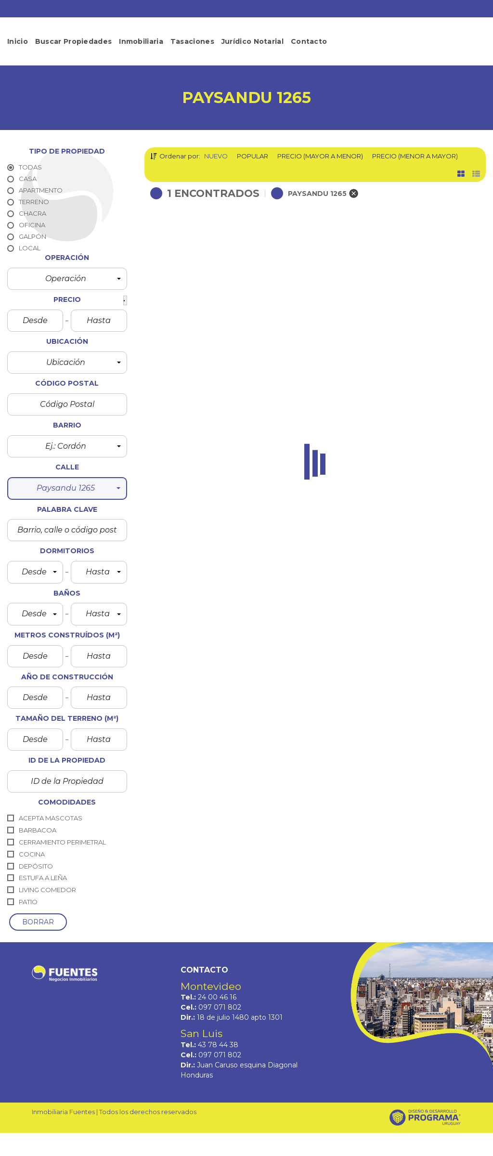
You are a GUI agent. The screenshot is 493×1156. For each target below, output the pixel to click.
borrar (38, 922)
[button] (67, 279)
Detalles (275, 391)
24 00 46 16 (217, 997)
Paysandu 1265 (188, 350)
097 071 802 (219, 1007)
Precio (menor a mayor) (415, 156)
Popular (252, 156)
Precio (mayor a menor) (320, 156)
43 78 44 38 (218, 1044)
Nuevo (216, 156)
